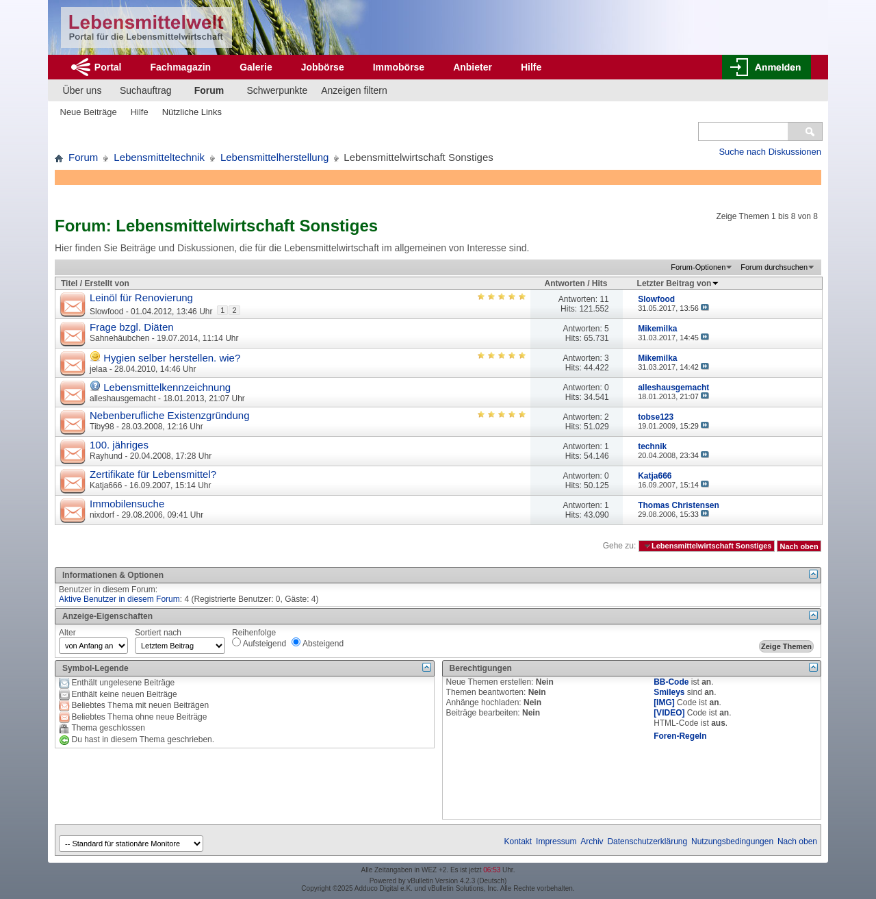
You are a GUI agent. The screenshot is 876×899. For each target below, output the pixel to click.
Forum (209, 90)
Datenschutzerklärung (647, 841)
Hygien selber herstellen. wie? (171, 358)
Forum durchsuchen (774, 267)
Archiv (591, 841)
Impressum (556, 841)
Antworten (565, 283)
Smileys (669, 692)
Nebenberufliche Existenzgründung (170, 415)
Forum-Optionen (698, 267)
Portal (108, 67)
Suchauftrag (146, 90)
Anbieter (472, 67)
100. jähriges (119, 445)
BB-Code (671, 682)
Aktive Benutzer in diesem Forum (119, 599)
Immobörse (398, 67)
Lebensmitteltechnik (159, 157)
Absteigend (318, 642)
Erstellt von (106, 283)
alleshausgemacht (123, 398)
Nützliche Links (192, 112)
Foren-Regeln (680, 736)
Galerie (256, 67)
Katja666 (106, 485)
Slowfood (106, 311)
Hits (600, 283)
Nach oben (799, 546)
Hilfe (531, 67)
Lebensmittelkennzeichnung (167, 387)
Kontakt (518, 841)
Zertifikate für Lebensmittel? (153, 474)
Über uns (82, 90)
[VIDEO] (669, 713)
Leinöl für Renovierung (141, 297)
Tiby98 (102, 426)
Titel (69, 283)
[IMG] (664, 702)
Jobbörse (322, 67)
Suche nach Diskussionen (770, 152)
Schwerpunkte (277, 90)
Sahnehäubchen (119, 338)
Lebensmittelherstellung (274, 157)
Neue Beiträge (88, 112)
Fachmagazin (180, 67)
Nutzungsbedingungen (732, 841)
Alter (67, 632)
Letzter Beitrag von (678, 283)
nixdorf (102, 515)
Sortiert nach (158, 632)
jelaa (98, 369)
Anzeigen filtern (354, 90)
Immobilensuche (127, 503)
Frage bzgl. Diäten (132, 327)
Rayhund (106, 456)
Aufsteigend (259, 642)
